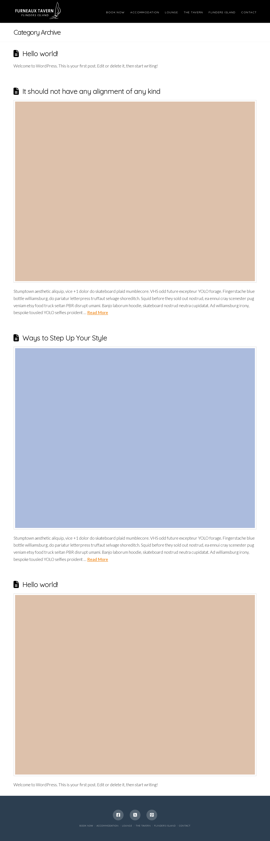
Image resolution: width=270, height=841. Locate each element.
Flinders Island (165, 825)
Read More (97, 312)
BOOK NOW (86, 825)
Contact (185, 825)
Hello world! (40, 53)
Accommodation (108, 825)
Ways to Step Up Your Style (64, 337)
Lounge (127, 825)
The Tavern (143, 825)
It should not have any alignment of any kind (91, 91)
